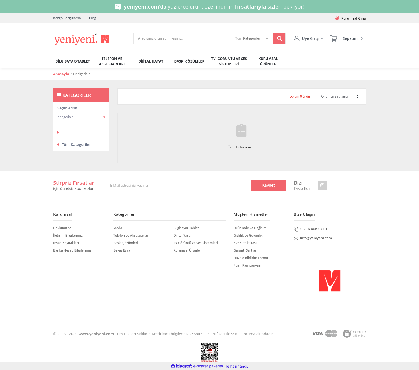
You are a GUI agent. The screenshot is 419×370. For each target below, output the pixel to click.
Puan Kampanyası (247, 265)
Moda (117, 228)
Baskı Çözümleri (125, 243)
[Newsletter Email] (174, 185)
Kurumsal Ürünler (187, 250)
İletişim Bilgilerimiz (68, 235)
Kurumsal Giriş (350, 18)
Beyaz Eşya (121, 250)
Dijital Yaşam (183, 235)
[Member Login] (309, 38)
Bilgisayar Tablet (186, 228)
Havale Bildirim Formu (251, 258)
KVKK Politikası (245, 243)
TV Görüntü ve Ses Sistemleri (195, 243)
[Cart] (346, 38)
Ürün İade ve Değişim (250, 228)
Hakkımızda (62, 228)
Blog (92, 18)
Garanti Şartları (245, 250)
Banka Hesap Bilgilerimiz (72, 250)
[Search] (183, 38)
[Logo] (82, 39)
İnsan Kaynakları (66, 243)
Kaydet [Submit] (268, 185)
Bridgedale (81, 73)
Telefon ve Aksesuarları (131, 235)
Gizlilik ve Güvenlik (248, 235)
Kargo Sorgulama (67, 18)
